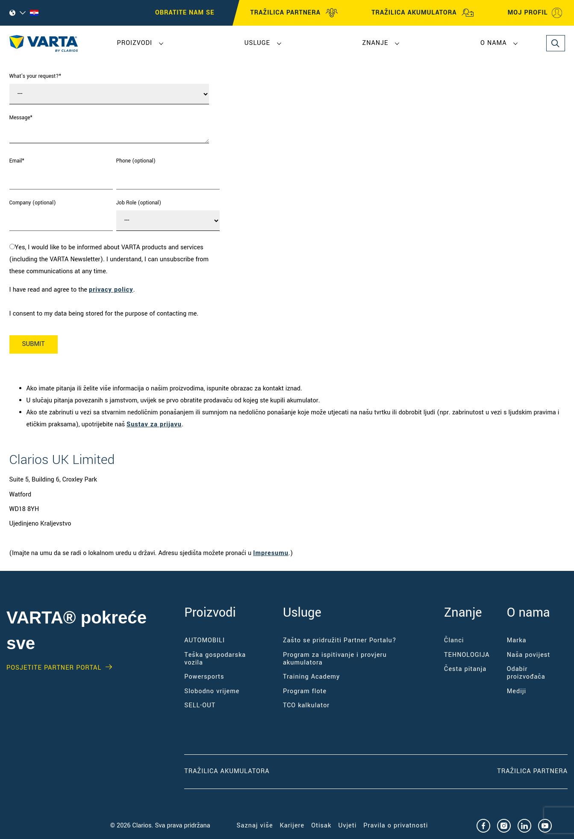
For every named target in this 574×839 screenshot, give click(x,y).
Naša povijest (528, 654)
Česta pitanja (465, 669)
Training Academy (311, 676)
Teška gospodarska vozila (215, 658)
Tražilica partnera (532, 771)
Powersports (204, 676)
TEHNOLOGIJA (467, 654)
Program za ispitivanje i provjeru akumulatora (335, 658)
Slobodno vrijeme (211, 691)
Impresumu (270, 553)
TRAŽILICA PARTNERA (294, 12)
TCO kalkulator (306, 705)
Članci (454, 640)
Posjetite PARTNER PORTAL (53, 668)
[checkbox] (114, 260)
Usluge (257, 42)
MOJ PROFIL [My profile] (535, 13)
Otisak (321, 825)
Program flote (305, 691)
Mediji (516, 691)
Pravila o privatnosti (395, 825)
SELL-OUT (199, 705)
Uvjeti (347, 825)
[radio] (114, 260)
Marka (517, 640)
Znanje (375, 42)
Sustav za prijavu (154, 424)
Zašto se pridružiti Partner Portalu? (340, 640)
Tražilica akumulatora (226, 771)
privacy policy (111, 289)
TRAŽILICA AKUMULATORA (422, 12)
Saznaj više (255, 825)
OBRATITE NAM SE (185, 12)
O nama (493, 42)
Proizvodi (135, 42)
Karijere (292, 825)
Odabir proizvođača (526, 673)
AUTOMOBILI (204, 640)
